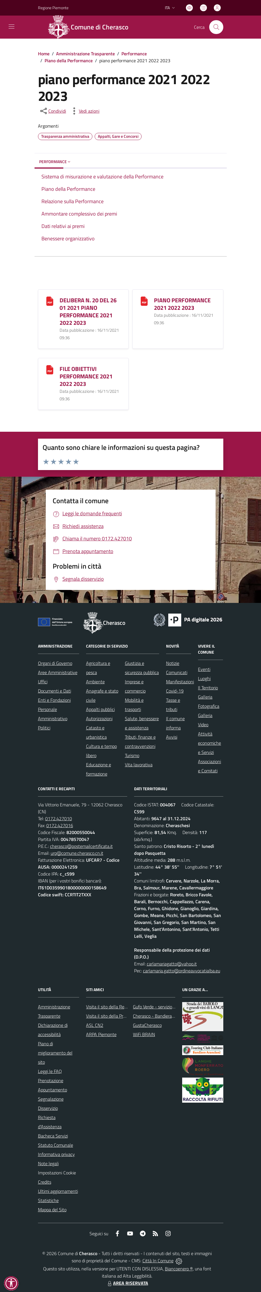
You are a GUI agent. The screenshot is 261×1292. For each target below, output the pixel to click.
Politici (44, 727)
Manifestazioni (180, 681)
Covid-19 (175, 690)
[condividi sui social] (52, 111)
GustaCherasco (147, 1025)
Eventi (204, 669)
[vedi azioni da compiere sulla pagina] (84, 111)
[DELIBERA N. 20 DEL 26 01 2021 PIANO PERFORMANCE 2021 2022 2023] (49, 300)
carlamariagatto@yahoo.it (172, 963)
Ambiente (95, 681)
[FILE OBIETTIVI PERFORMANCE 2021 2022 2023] (49, 369)
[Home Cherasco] (91, 27)
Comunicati (176, 672)
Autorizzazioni (99, 718)
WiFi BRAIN (144, 1034)
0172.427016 (59, 825)
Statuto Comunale (55, 1145)
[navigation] (11, 26)
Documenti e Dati (54, 690)
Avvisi (171, 736)
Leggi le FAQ (50, 1071)
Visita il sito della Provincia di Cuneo (120, 1015)
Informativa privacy (56, 1154)
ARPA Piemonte (101, 1034)
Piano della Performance (69, 60)
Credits (44, 1181)
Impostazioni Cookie (57, 1172)
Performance (134, 53)
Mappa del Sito (52, 1209)
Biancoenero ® (179, 1268)
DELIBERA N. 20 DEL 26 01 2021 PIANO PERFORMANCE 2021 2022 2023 (88, 311)
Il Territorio (208, 687)
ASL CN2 (94, 1025)
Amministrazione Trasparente (85, 53)
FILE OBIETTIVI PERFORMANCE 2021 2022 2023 (86, 376)
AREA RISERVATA (127, 1283)
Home (43, 53)
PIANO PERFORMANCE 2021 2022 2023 (182, 304)
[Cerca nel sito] (216, 27)
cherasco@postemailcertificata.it (81, 846)
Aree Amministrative (57, 672)
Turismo (132, 755)
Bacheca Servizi (53, 1135)
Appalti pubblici (100, 709)
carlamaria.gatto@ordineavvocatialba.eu (181, 970)
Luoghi (204, 678)
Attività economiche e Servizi (209, 743)
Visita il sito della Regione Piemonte (120, 1006)
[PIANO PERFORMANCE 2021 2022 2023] (144, 300)
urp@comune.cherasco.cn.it (77, 853)
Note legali (48, 1163)
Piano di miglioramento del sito (55, 1052)
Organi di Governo (55, 663)
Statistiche (48, 1200)
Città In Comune (158, 1260)
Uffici (42, 681)
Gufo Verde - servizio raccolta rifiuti (166, 1006)
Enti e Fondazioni (54, 700)
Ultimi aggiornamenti (58, 1191)
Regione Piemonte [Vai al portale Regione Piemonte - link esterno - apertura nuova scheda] (53, 8)
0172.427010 (58, 818)
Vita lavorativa (139, 764)
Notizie (172, 663)
